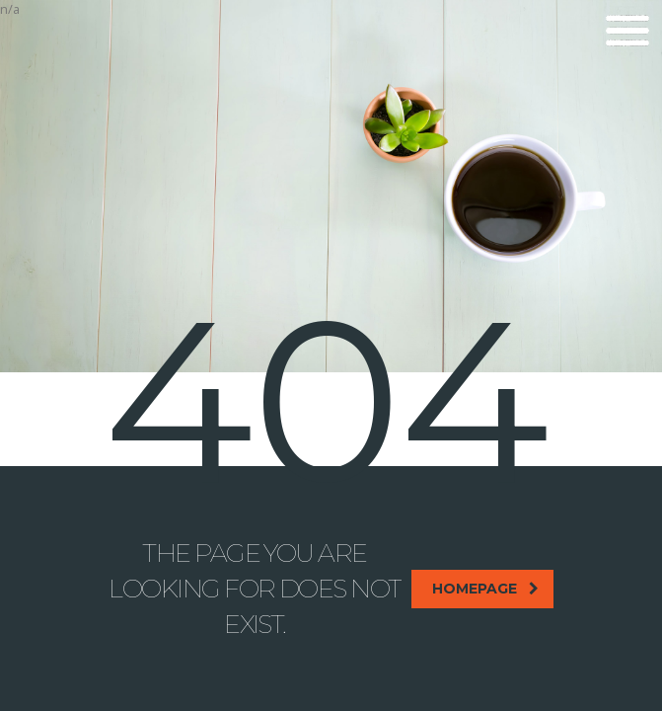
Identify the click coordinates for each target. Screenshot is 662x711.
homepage (485, 588)
